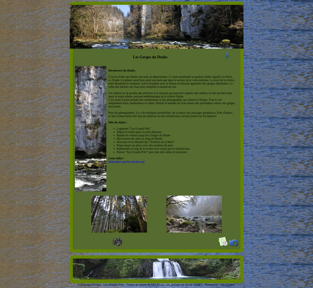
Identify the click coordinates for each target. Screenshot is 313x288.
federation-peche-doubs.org (126, 161)
